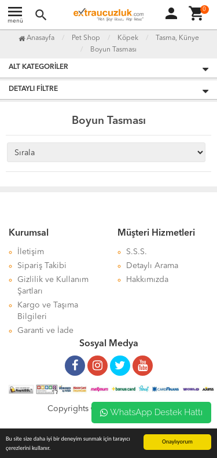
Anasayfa (36, 38)
